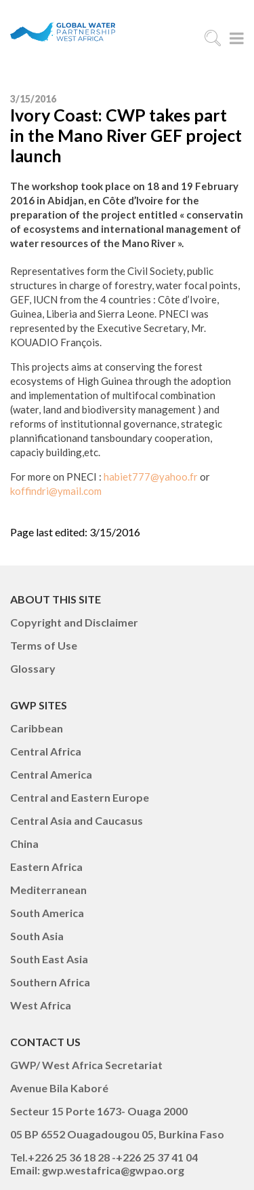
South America (47, 912)
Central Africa (45, 751)
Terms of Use (43, 645)
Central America (51, 774)
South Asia (37, 935)
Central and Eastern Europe (79, 797)
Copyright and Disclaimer (74, 622)
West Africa (40, 1005)
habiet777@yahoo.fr (151, 476)
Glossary (33, 668)
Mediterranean (48, 889)
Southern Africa (50, 981)
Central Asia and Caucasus (76, 820)
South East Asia (49, 958)
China (24, 843)
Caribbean (36, 728)
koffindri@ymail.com (56, 491)
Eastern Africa (46, 866)
